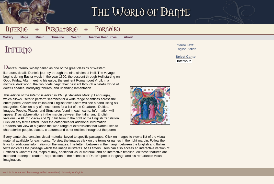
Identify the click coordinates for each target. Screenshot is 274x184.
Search (76, 37)
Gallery (8, 37)
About (128, 37)
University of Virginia (72, 172)
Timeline (57, 37)
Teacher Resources (103, 37)
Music (40, 37)
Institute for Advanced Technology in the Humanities (31, 172)
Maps (24, 37)
